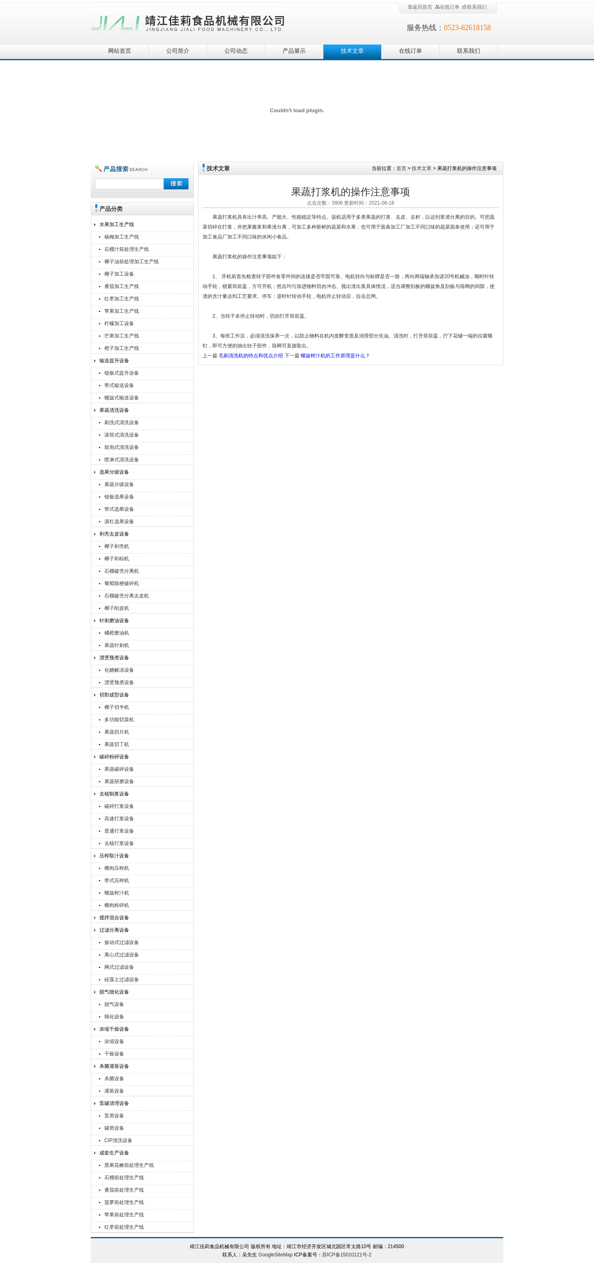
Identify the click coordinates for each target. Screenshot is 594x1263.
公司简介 (177, 51)
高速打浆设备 (119, 819)
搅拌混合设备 (114, 918)
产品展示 (294, 51)
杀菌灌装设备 (114, 1066)
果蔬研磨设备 (119, 781)
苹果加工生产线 (121, 311)
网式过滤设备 (119, 967)
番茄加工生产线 (121, 286)
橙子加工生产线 (121, 348)
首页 (401, 168)
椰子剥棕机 (116, 559)
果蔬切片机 (116, 732)
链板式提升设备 (121, 373)
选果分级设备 (114, 472)
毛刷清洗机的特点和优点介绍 (251, 356)
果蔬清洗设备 (114, 410)
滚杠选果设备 (119, 521)
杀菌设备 (114, 1078)
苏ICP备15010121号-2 (347, 1255)
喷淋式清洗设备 (121, 460)
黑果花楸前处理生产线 (129, 1165)
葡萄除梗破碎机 (121, 583)
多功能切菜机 (119, 719)
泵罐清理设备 (114, 1103)
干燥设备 (114, 1054)
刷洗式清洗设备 (121, 422)
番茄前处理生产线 (124, 1190)
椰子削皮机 (116, 608)
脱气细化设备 (114, 992)
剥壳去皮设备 (114, 534)
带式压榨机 (116, 880)
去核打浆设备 (119, 843)
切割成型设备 (114, 695)
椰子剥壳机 (116, 546)
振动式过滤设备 (121, 942)
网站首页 (119, 51)
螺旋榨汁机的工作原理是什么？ (335, 356)
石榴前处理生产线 (124, 1177)
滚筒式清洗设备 (121, 435)
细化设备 (114, 1017)
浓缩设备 (114, 1041)
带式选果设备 (119, 509)
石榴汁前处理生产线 (126, 249)
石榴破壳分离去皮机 (126, 596)
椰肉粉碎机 (116, 905)
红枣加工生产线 (121, 299)
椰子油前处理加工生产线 (131, 261)
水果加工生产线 (116, 224)
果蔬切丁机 (116, 744)
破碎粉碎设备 (114, 757)
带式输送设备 (119, 385)
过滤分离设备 (114, 930)
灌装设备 (114, 1091)
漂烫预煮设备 (114, 658)
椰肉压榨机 (116, 868)
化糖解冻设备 (119, 670)
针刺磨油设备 (114, 620)
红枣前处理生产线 (124, 1227)
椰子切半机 (116, 707)
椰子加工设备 (119, 274)
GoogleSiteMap (276, 1255)
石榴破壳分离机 (121, 571)
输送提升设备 (114, 361)
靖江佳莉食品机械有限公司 (188, 21)
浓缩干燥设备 (114, 1029)
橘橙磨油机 (116, 633)
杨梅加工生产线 (121, 237)
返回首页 (420, 7)
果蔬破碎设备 (119, 769)
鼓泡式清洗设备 (121, 447)
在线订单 (447, 7)
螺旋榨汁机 (116, 893)
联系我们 (474, 7)
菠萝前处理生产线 (124, 1202)
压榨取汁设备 (114, 856)
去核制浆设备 (114, 794)
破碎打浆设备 (119, 806)
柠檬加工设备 (119, 323)
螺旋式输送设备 (121, 398)
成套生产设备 (114, 1153)
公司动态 (236, 51)
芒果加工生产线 (121, 336)
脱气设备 (114, 1004)
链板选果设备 (119, 497)
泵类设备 (114, 1116)
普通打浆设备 (119, 831)
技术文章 (352, 51)
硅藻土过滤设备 (121, 979)
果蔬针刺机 (116, 645)
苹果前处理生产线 (124, 1215)
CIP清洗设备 (118, 1140)
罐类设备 (114, 1128)
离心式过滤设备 (121, 955)
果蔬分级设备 (119, 484)
